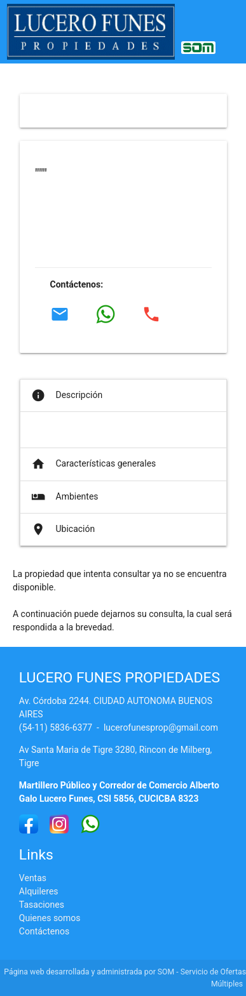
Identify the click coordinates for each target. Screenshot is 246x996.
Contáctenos (44, 931)
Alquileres (38, 891)
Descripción (66, 395)
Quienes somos (50, 918)
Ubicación (62, 529)
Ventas (32, 878)
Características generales (92, 464)
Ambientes (64, 497)
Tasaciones (41, 905)
